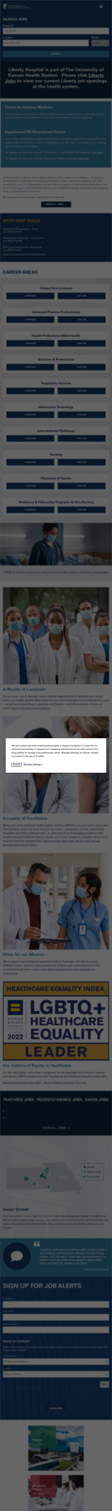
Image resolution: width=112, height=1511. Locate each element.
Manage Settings (32, 765)
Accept (16, 765)
